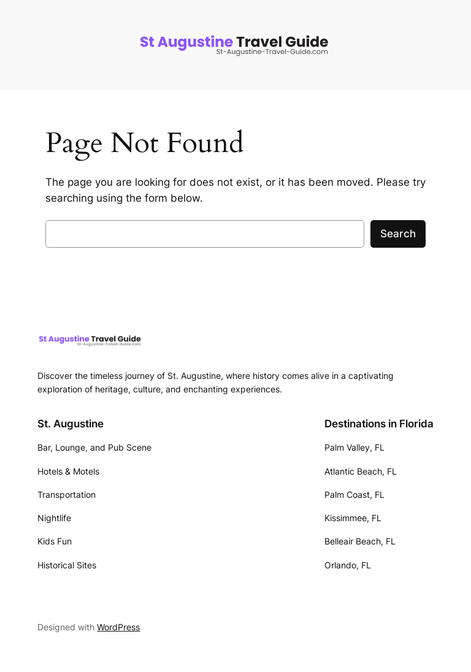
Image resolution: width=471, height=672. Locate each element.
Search (398, 233)
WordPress (118, 627)
